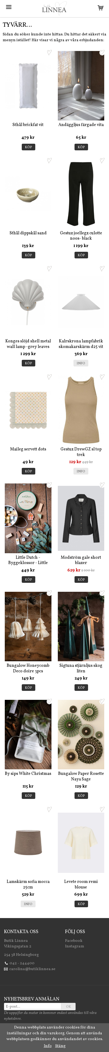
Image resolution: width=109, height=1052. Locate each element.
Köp (28, 147)
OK (68, 1006)
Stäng (60, 1046)
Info (81, 363)
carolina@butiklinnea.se (32, 969)
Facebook (73, 941)
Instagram (74, 946)
